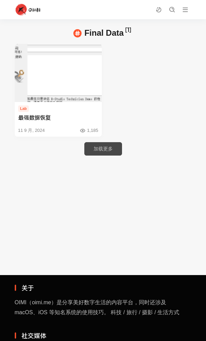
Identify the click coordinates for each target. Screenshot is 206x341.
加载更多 (103, 148)
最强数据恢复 (34, 117)
